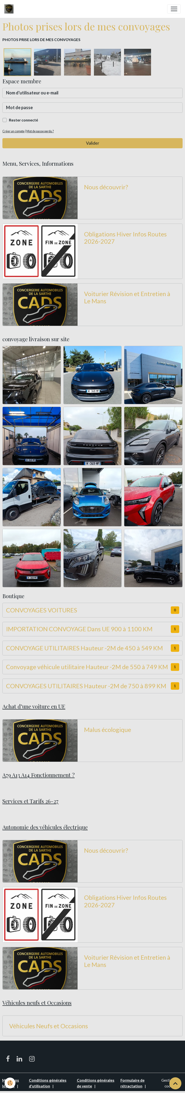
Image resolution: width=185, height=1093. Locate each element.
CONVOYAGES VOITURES (41, 610)
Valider (92, 143)
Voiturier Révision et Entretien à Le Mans (127, 297)
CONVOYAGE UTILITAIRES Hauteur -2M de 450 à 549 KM (84, 648)
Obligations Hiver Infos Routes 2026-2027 (125, 237)
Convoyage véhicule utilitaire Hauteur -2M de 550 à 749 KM (87, 666)
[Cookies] (10, 1083)
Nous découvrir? (106, 187)
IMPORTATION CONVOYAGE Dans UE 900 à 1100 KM (79, 628)
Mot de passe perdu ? (40, 131)
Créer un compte (13, 131)
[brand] (10, 9)
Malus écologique (107, 729)
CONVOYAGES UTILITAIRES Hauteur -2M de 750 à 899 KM (86, 685)
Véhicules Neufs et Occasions (48, 1025)
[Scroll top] (175, 1083)
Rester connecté (23, 120)
